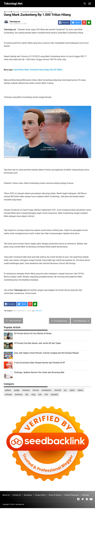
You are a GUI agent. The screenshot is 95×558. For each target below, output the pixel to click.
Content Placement (71, 495)
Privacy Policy (40, 495)
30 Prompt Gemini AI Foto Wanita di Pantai (32, 333)
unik (40, 394)
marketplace (46, 390)
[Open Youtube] (91, 499)
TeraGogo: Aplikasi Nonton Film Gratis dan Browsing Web (39, 372)
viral (46, 394)
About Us (6, 495)
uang (33, 394)
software (8, 394)
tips (26, 394)
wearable (54, 394)
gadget (16, 390)
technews (39, 311)
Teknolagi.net (19, 504)
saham (80, 390)
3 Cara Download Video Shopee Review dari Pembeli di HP (39, 362)
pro (65, 390)
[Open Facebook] (78, 499)
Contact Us (16, 495)
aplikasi (8, 390)
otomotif (57, 390)
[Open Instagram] (86, 499)
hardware (26, 390)
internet (36, 390)
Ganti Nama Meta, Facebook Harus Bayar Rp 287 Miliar (38, 70)
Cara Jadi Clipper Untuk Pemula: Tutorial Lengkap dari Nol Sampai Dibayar (46, 353)
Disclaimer (28, 495)
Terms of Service (54, 495)
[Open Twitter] (82, 499)
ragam (72, 390)
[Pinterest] (84, 22)
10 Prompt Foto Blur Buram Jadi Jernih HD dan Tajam (37, 343)
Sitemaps (85, 495)
